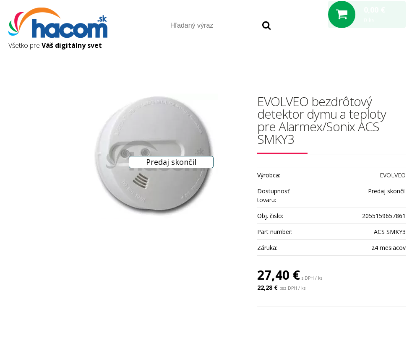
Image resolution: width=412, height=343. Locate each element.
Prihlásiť (336, 62)
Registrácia (370, 62)
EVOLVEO (393, 175)
